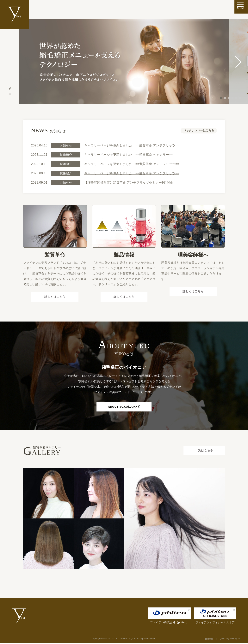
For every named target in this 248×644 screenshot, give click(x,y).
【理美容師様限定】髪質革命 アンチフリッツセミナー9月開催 (128, 182)
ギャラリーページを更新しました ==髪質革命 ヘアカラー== (128, 154)
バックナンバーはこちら (198, 130)
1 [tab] (221, 98)
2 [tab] (225, 98)
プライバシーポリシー (230, 640)
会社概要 (209, 640)
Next (238, 61)
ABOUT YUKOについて (124, 407)
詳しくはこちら (54, 297)
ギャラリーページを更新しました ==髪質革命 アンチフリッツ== (131, 145)
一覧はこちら (204, 451)
